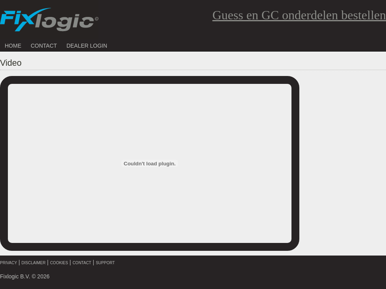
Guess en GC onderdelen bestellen (299, 15)
